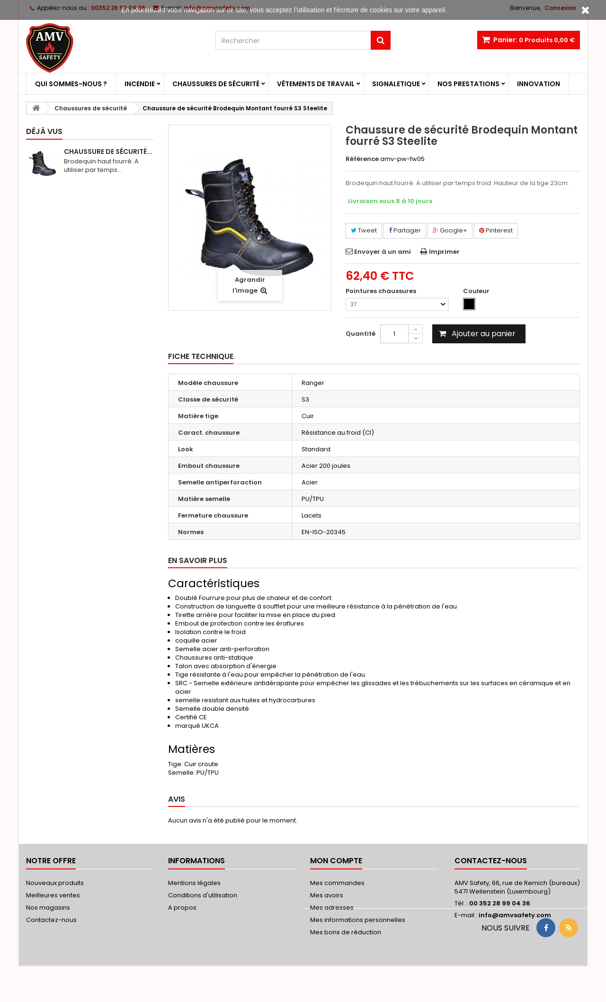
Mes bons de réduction (345, 932)
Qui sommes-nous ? (71, 84)
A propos (182, 907)
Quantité (360, 333)
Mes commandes (337, 882)
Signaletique (396, 84)
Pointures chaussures (382, 291)
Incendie (140, 84)
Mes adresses (332, 907)
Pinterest (496, 230)
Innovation (538, 84)
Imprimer (444, 251)
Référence (362, 159)
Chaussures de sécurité (215, 84)
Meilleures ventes (53, 895)
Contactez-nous (51, 919)
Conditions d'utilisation (202, 895)
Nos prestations (468, 84)
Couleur (477, 291)
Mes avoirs (326, 895)
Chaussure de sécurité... (108, 151)
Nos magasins (48, 907)
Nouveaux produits (55, 882)
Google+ (450, 230)
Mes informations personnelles (357, 919)
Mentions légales (194, 882)
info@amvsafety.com (515, 915)
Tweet (364, 230)
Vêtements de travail (316, 84)
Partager (405, 230)
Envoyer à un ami (382, 251)
